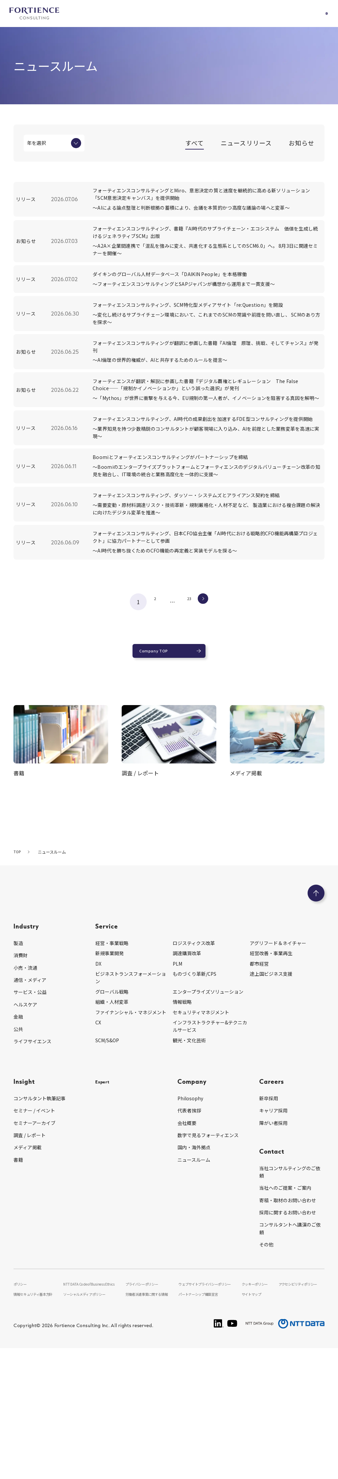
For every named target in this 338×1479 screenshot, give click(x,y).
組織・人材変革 (111, 1124)
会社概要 (186, 1244)
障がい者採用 (273, 1244)
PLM (177, 1085)
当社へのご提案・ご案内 (285, 1310)
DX (98, 1085)
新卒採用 (268, 1220)
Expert (105, 1203)
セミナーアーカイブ (34, 1244)
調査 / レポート (30, 1257)
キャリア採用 (273, 1232)
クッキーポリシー (257, 1405)
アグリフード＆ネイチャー (278, 1064)
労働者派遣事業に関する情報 (151, 1424)
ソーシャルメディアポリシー (91, 1424)
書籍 (18, 1281)
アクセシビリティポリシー (300, 1405)
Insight (24, 1203)
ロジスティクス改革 (194, 1064)
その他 (266, 1366)
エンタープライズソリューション (208, 1113)
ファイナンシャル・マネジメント (130, 1134)
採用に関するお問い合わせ (287, 1334)
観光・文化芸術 (189, 1162)
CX (98, 1144)
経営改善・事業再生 (271, 1075)
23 (189, 717)
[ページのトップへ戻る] (316, 1015)
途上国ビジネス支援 (271, 1096)
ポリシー (22, 1405)
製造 (18, 1064)
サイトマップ (253, 1424)
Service (106, 1048)
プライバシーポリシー (145, 1405)
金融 (18, 1138)
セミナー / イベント (34, 1232)
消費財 (21, 1077)
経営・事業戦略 (111, 1064)
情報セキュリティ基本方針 (38, 1424)
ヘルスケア (25, 1126)
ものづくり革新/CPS (194, 1096)
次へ (209, 717)
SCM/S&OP (107, 1162)
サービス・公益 (30, 1114)
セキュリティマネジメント (201, 1134)
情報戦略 (182, 1124)
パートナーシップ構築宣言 (205, 1424)
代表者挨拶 (189, 1232)
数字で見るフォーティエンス (208, 1257)
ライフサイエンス (32, 1163)
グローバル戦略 (111, 1113)
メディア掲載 (28, 1269)
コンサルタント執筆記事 (40, 1220)
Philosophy (190, 1220)
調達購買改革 (187, 1075)
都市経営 (259, 1085)
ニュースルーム (193, 1281)
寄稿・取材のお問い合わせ (287, 1322)
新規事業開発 (109, 1075)
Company (192, 1203)
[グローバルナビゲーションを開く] (319, 13)
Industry (26, 1048)
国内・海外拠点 (194, 1269)
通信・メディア (30, 1102)
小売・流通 (25, 1089)
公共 (18, 1151)
